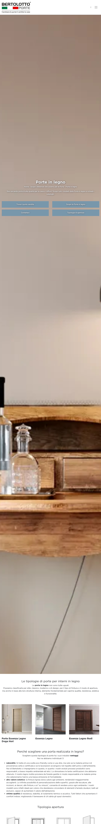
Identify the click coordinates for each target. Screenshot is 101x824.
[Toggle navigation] (96, 7)
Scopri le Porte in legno (75, 204)
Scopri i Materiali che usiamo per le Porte (47, 187)
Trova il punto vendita (25, 204)
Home (26, 187)
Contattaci (25, 213)
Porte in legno (71, 187)
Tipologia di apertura (75, 213)
